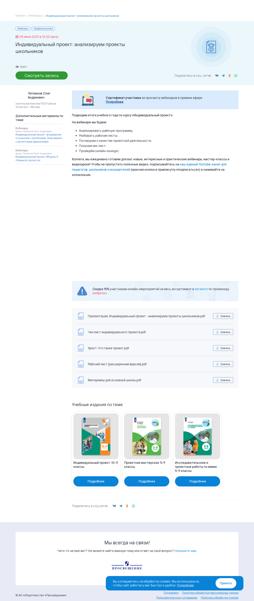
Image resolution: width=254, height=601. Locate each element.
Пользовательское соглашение (176, 593)
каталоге (201, 289)
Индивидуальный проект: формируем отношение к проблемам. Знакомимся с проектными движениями (39, 138)
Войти (212, 5)
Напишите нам (185, 547)
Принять (226, 583)
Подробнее (114, 102)
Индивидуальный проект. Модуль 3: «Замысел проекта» (37, 158)
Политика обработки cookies (219, 593)
